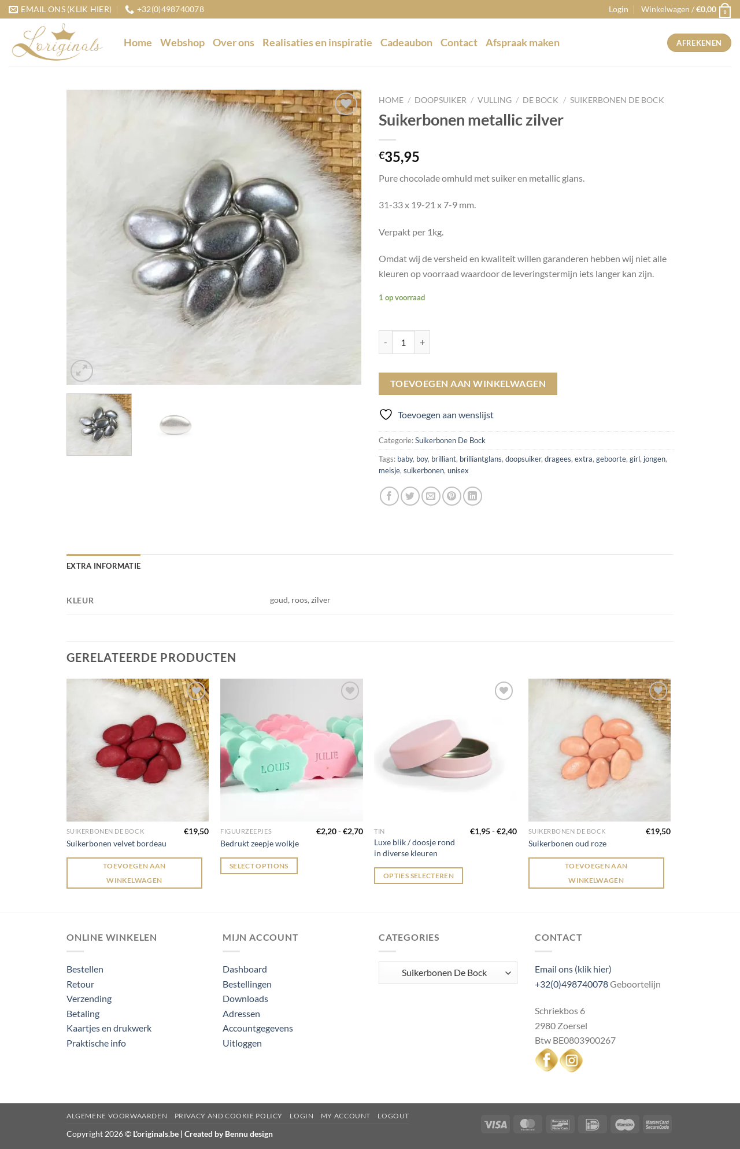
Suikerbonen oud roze (567, 843)
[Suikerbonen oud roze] (599, 750)
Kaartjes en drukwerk (108, 1027)
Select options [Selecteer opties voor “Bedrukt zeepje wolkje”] (259, 866)
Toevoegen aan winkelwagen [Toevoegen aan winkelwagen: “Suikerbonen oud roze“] (596, 873)
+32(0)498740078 (571, 983)
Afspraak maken (523, 42)
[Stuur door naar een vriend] (431, 496)
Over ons (233, 42)
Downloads (245, 998)
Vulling (495, 100)
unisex (458, 470)
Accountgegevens (258, 1027)
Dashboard (245, 968)
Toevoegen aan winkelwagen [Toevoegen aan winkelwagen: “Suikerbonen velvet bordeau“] (134, 873)
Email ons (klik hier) (573, 968)
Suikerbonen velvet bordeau (116, 843)
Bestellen (84, 968)
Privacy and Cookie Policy (229, 1115)
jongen (654, 458)
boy (422, 458)
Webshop (182, 42)
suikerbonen (424, 470)
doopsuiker (523, 458)
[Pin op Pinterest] (451, 496)
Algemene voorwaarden (116, 1115)
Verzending (89, 998)
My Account (346, 1115)
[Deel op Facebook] (389, 496)
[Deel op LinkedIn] (472, 496)
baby (405, 458)
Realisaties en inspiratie (317, 42)
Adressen (241, 1013)
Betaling (82, 1013)
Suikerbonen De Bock (617, 100)
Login (301, 1115)
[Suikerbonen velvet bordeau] (137, 750)
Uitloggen (242, 1042)
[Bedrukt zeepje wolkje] (291, 750)
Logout (393, 1115)
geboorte (611, 458)
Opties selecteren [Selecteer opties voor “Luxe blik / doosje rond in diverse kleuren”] (418, 875)
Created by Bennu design (228, 1134)
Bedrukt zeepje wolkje (259, 843)
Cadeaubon (406, 42)
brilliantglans (481, 458)
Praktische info (96, 1042)
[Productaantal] (403, 341)
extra (584, 458)
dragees (558, 458)
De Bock (540, 100)
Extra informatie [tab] (103, 565)
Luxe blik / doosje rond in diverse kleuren (414, 847)
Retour (80, 983)
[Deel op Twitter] (410, 496)
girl (635, 458)
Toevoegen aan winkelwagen (468, 383)
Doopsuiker (441, 100)
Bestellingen (247, 983)
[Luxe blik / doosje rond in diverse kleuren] (445, 750)
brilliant (443, 458)
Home (138, 42)
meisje (389, 470)
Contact (459, 42)
